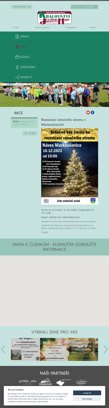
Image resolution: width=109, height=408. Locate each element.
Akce (23, 46)
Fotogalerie (71, 27)
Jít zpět (32, 133)
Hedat (95, 6)
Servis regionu (42, 27)
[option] (25, 349)
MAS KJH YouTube (88, 112)
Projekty (26, 77)
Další (105, 349)
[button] (61, 271)
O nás (15, 27)
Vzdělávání (27, 67)
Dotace (25, 57)
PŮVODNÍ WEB (19, 7)
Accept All (87, 393)
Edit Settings (87, 399)
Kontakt (92, 27)
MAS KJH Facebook (92, 112)
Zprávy (24, 36)
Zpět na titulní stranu (54, 17)
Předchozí (3, 349)
